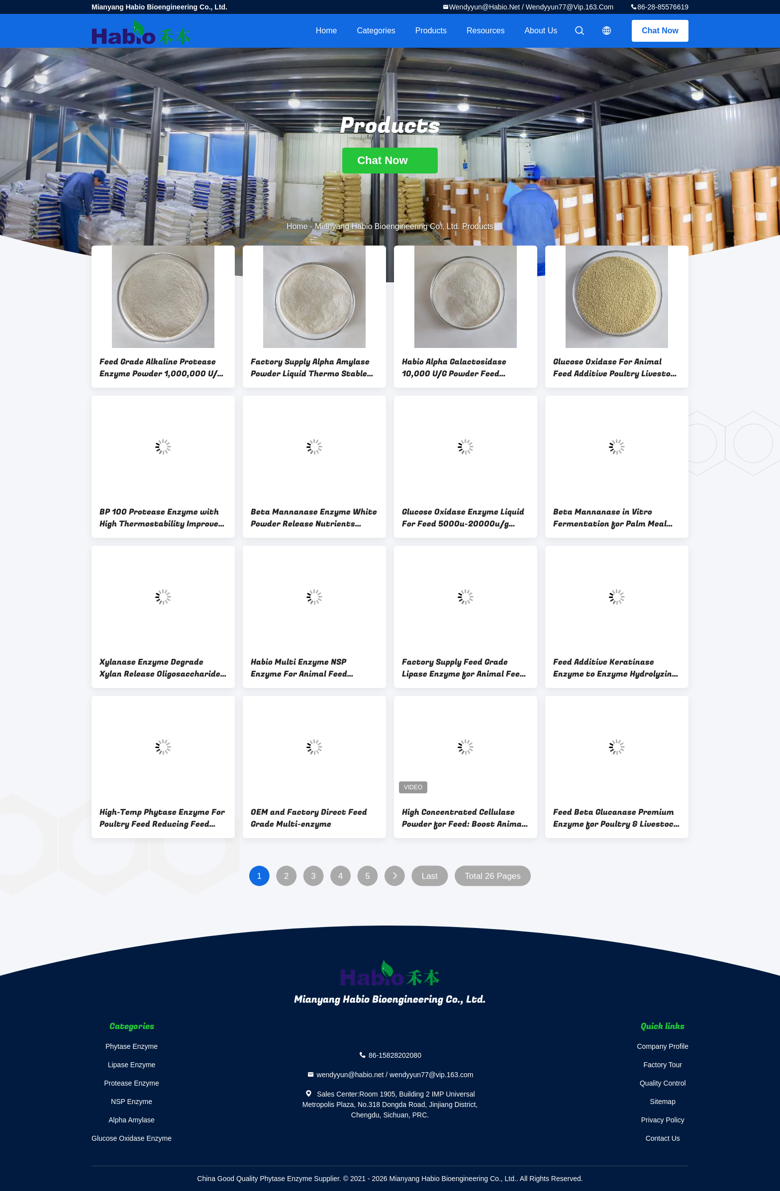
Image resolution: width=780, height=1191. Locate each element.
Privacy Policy (662, 1120)
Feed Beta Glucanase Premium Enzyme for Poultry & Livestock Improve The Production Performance (616, 818)
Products (431, 30)
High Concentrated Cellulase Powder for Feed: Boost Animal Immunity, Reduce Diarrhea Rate (463, 818)
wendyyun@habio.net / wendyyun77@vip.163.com (531, 7)
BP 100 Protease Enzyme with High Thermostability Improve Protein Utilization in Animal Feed (159, 518)
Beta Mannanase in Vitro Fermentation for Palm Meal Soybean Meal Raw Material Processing (610, 518)
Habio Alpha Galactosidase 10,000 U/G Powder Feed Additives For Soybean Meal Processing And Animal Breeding (465, 368)
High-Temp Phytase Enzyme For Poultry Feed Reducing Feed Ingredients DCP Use (162, 818)
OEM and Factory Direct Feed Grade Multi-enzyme (309, 818)
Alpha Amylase (131, 1120)
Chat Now (660, 30)
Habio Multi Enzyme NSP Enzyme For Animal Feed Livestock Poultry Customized (311, 668)
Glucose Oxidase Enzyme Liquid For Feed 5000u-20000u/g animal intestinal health (463, 518)
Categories (376, 30)
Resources (485, 30)
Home (326, 30)
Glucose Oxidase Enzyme (132, 1138)
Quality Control (663, 1083)
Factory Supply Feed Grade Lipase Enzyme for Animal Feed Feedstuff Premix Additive (463, 668)
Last (430, 876)
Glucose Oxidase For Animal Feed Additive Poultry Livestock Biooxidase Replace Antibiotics (616, 368)
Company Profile (663, 1046)
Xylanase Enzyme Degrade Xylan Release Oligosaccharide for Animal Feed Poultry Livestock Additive (159, 668)
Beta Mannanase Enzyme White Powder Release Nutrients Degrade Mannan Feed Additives (314, 518)
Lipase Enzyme (132, 1065)
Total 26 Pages (492, 876)
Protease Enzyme (131, 1083)
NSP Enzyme (131, 1102)
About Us (540, 30)
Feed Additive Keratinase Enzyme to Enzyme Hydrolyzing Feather (615, 668)
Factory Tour (662, 1065)
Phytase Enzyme (131, 1046)
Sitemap (663, 1102)
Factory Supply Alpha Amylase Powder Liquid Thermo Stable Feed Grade (310, 368)
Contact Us (663, 1138)
